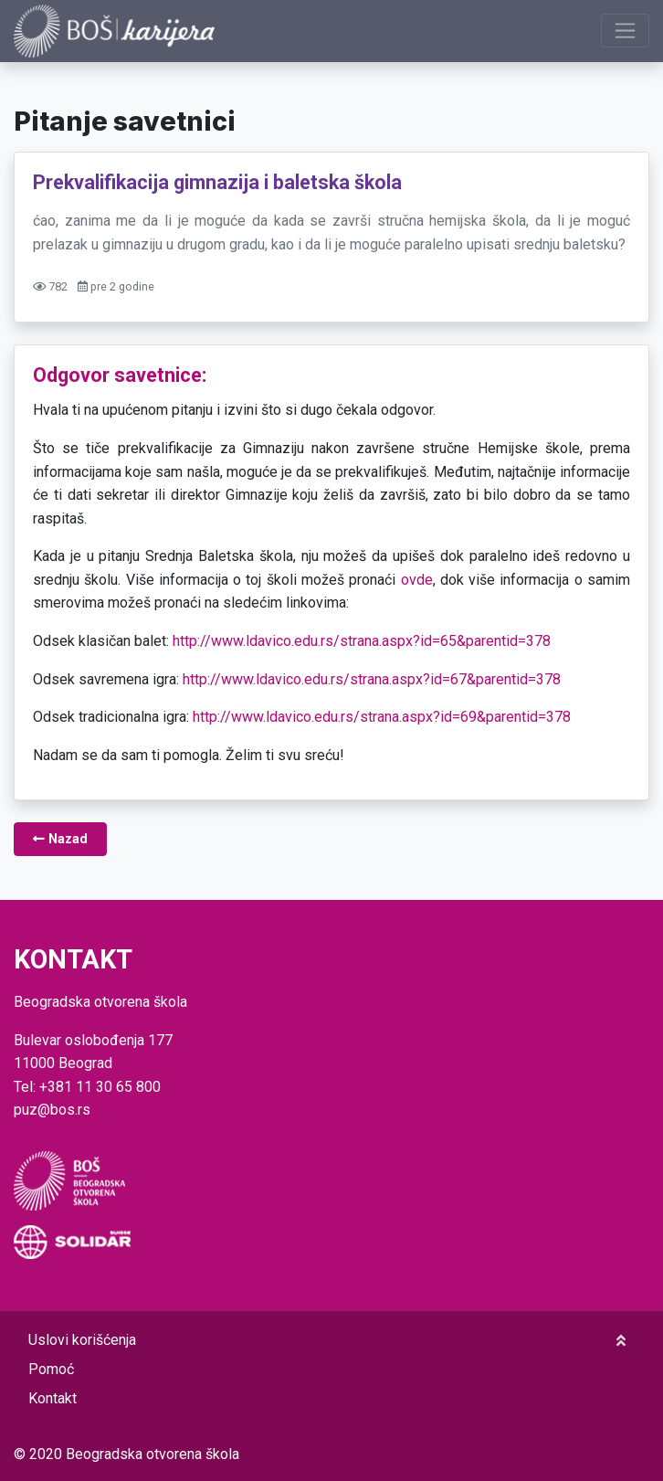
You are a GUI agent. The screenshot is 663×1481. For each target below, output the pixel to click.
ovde (417, 579)
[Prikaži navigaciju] (625, 31)
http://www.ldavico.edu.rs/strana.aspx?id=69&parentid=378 (382, 716)
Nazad (60, 839)
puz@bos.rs (52, 1109)
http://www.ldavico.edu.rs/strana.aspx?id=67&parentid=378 (372, 679)
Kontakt (52, 1398)
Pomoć (51, 1369)
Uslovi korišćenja (82, 1340)
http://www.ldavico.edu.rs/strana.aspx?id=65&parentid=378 (362, 641)
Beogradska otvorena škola (152, 1454)
